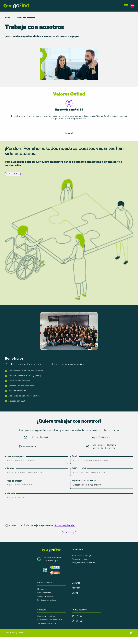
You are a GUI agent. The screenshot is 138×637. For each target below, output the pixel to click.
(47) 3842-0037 (103, 437)
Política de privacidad (65, 525)
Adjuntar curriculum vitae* (84, 480)
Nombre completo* (16, 456)
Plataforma (42, 589)
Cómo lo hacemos (45, 596)
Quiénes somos (44, 593)
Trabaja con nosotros (25, 17)
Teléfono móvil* (79, 468)
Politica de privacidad (46, 600)
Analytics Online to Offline (83, 563)
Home (7, 17)
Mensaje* (11, 493)
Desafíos (76, 583)
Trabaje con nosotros (46, 623)
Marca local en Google (82, 555)
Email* (75, 456)
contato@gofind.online (39, 437)
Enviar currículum (13, 174)
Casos (75, 593)
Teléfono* (11, 468)
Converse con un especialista (50, 620)
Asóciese (76, 588)
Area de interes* (14, 481)
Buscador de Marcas (81, 559)
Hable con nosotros (46, 616)
